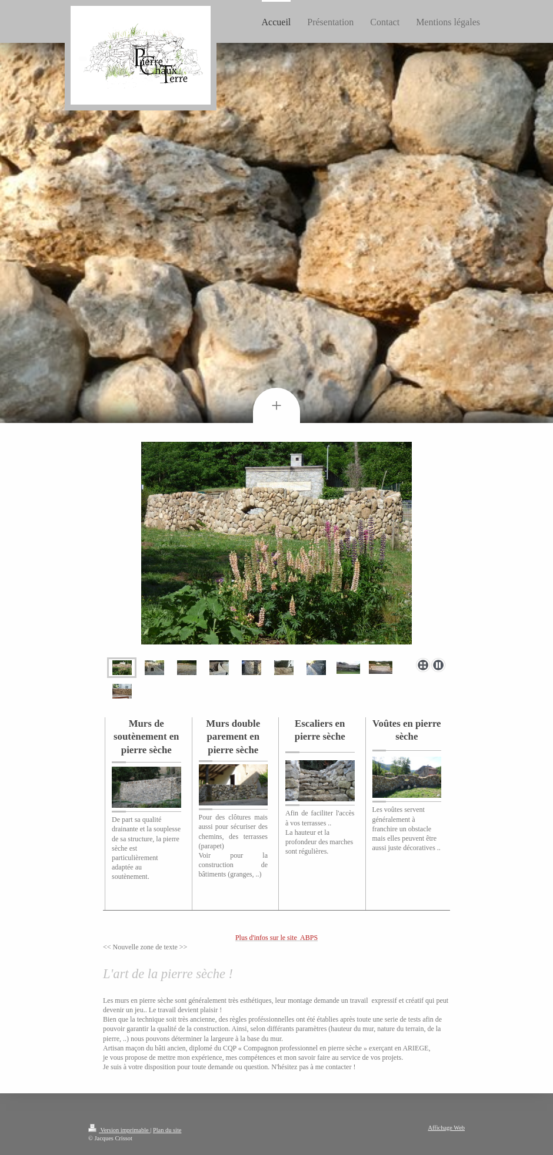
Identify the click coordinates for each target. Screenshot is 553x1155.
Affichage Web (446, 1127)
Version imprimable (119, 1130)
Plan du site (167, 1130)
